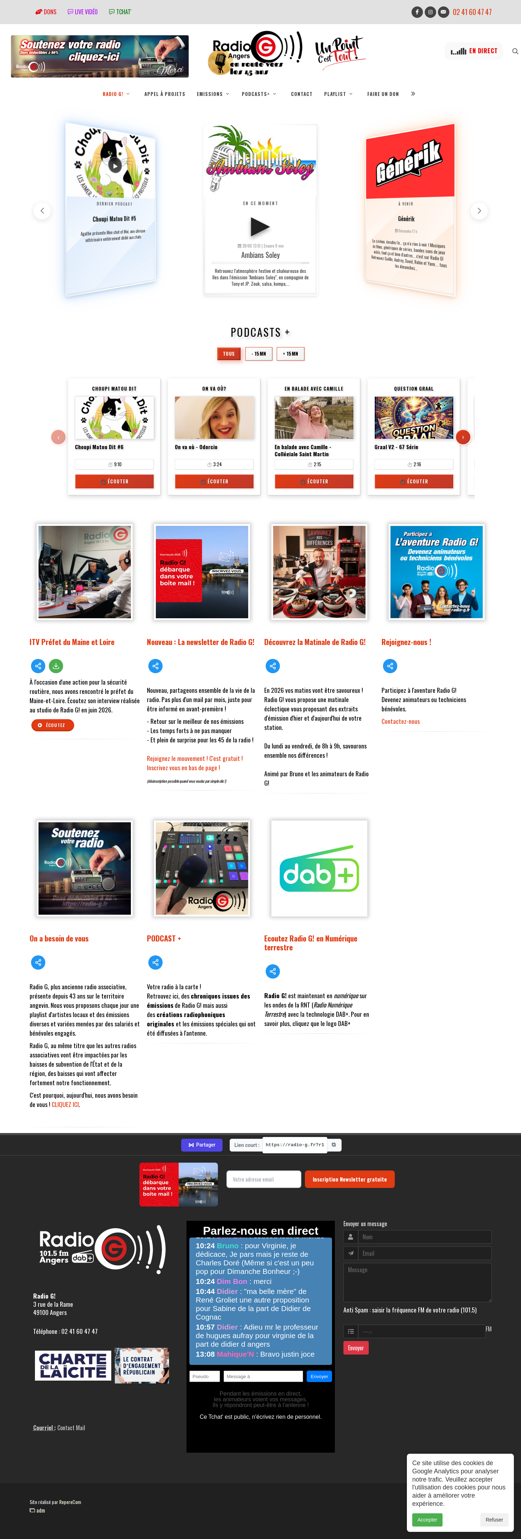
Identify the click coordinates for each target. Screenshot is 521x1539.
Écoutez (51, 725)
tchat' (120, 11)
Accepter (427, 1520)
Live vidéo (83, 11)
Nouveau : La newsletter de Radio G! (201, 641)
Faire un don (383, 93)
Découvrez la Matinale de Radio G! (315, 641)
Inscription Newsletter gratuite (350, 1179)
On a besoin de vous (59, 938)
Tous (229, 353)
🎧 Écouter (114, 481)
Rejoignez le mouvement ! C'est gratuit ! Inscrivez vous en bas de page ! (195, 762)
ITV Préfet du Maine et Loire (72, 641)
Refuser (494, 1520)
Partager (201, 1145)
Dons (45, 11)
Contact (302, 93)
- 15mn (258, 353)
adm (37, 1510)
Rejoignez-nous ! (406, 641)
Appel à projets (164, 93)
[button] (479, 211)
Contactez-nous (401, 721)
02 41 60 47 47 (472, 12)
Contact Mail (71, 1427)
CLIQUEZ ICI (65, 1104)
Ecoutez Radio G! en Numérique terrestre (310, 943)
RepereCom (70, 1501)
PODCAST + (164, 938)
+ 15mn (290, 353)
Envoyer (356, 1348)
